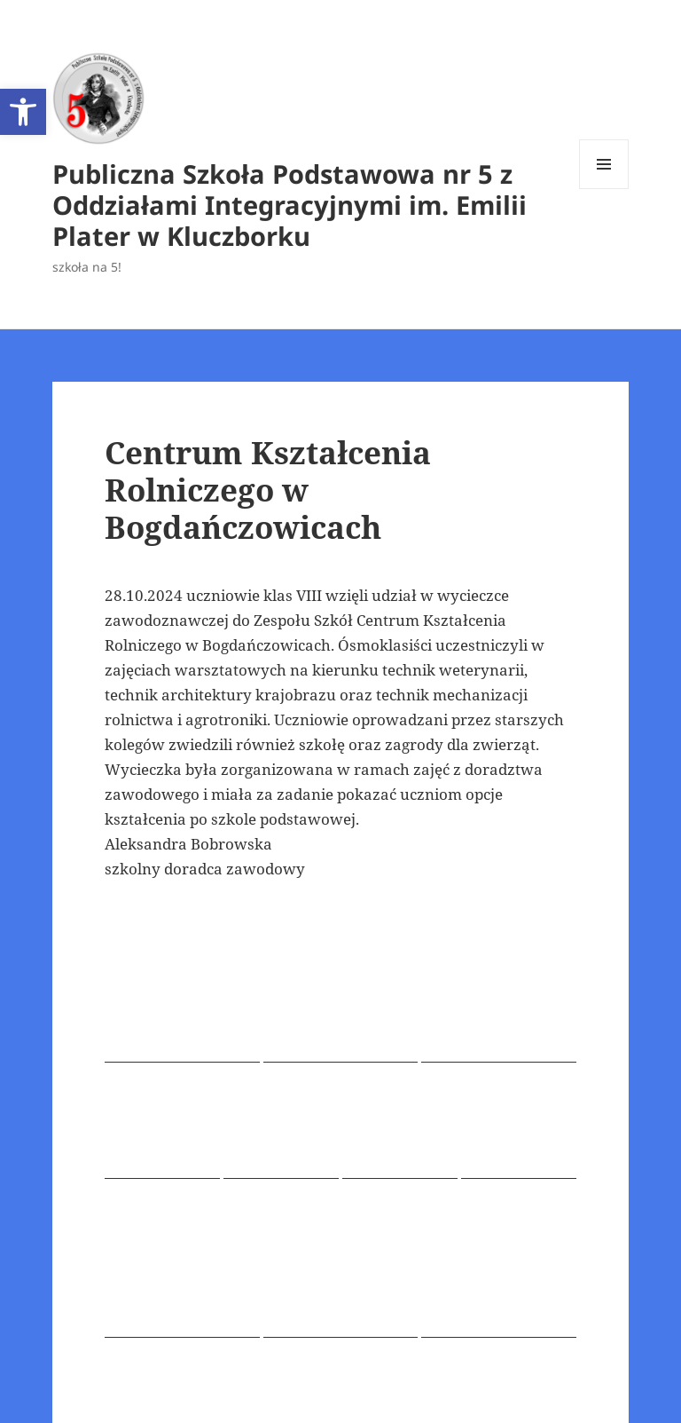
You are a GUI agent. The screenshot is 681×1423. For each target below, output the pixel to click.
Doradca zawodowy (361, 1018)
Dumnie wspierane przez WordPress (355, 1387)
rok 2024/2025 (255, 1018)
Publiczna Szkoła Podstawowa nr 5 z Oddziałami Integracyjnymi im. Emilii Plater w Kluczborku (289, 204)
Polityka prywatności (167, 1387)
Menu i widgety (604, 188)
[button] (23, 112)
